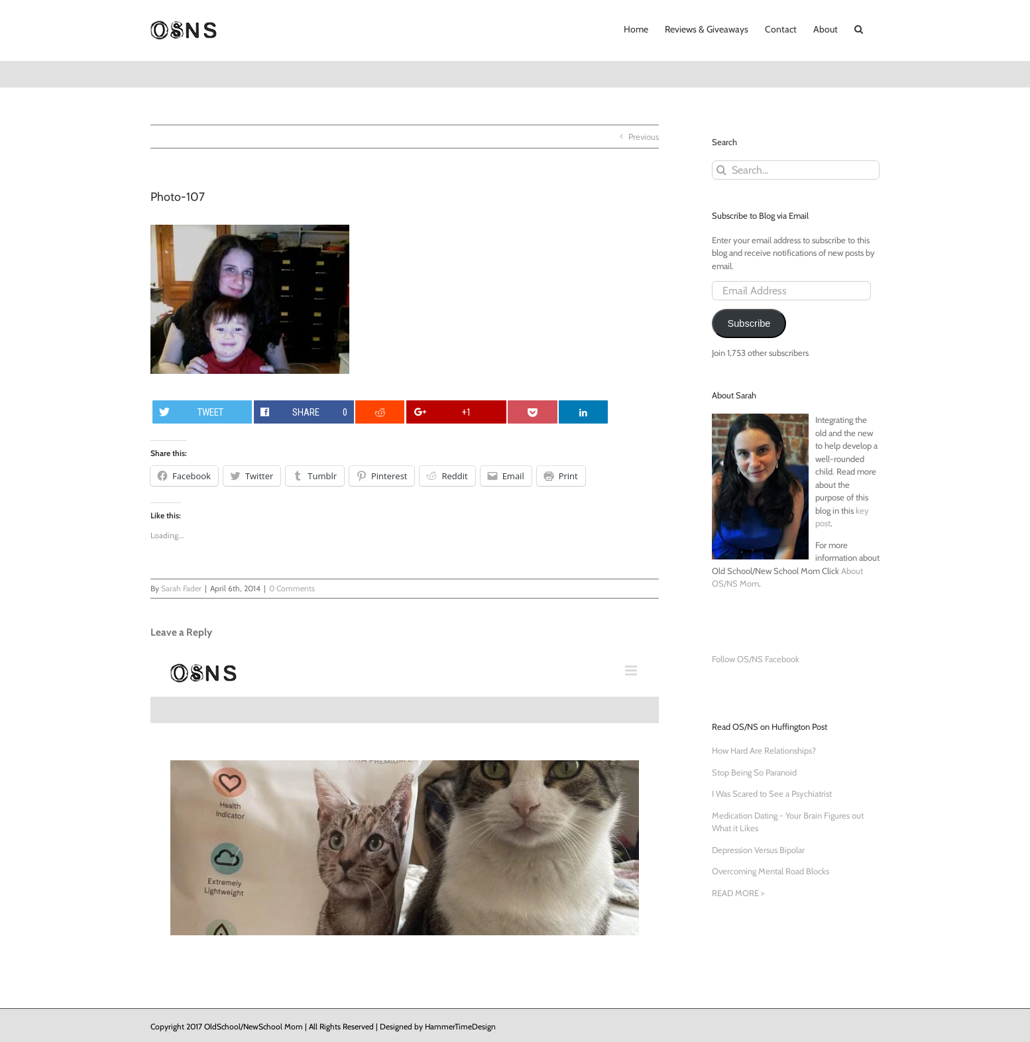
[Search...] (796, 170)
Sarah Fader (181, 588)
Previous (643, 136)
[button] (858, 28)
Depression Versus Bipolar (758, 849)
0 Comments (292, 588)
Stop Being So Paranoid (754, 772)
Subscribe (748, 323)
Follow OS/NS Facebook (755, 659)
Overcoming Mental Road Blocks (770, 871)
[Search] (721, 170)
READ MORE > (738, 893)
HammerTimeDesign (460, 1026)
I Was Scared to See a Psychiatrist (772, 793)
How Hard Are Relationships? (764, 750)
